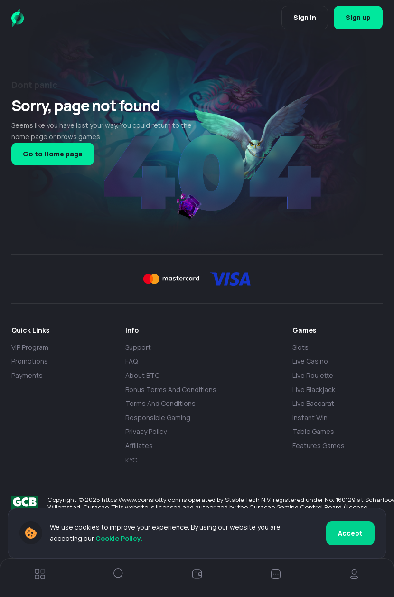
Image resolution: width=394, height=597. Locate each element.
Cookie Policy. (118, 538)
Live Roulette (312, 375)
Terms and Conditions (160, 403)
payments (27, 375)
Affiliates (139, 445)
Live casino (310, 361)
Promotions (29, 361)
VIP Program (29, 347)
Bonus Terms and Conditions (170, 389)
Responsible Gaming (157, 417)
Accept (350, 533)
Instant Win (310, 417)
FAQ (131, 361)
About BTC (142, 375)
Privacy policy (146, 431)
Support (138, 347)
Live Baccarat (313, 403)
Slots (300, 347)
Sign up (358, 17)
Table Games (313, 431)
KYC (131, 459)
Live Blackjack (313, 389)
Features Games (318, 445)
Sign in (304, 17)
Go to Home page (53, 153)
